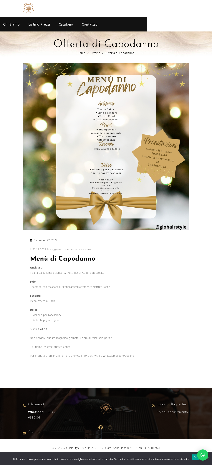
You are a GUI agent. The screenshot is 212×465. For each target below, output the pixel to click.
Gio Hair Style (71, 448)
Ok (195, 457)
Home (81, 53)
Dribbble (110, 427)
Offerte (95, 53)
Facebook (101, 427)
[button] (202, 455)
